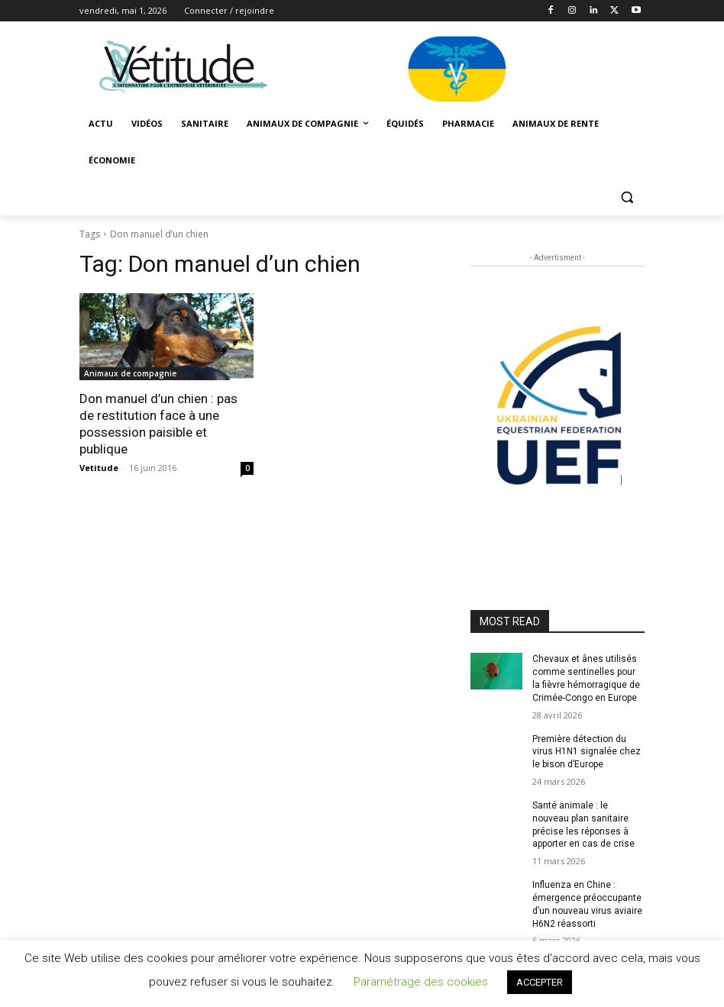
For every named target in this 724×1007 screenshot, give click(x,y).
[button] (627, 197)
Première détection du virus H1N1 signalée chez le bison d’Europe (586, 752)
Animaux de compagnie (130, 373)
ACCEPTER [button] (539, 982)
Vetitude (98, 467)
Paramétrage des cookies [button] (421, 982)
